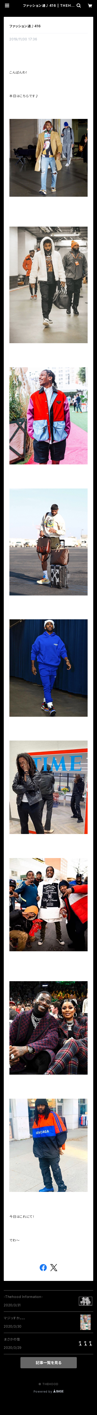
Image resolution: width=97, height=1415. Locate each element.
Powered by (49, 1391)
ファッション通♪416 (25, 26)
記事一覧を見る (49, 1362)
